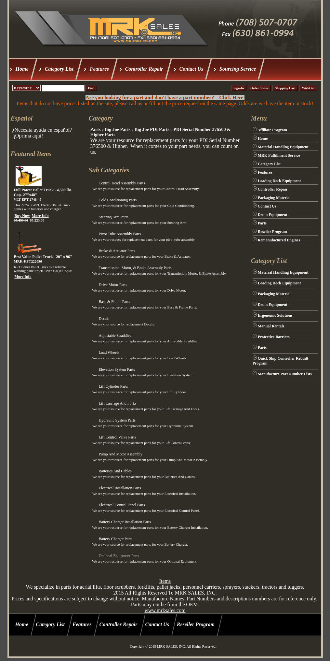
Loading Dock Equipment (279, 181)
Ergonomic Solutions (275, 315)
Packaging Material (274, 197)
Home (22, 69)
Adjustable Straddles (115, 335)
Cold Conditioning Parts (118, 200)
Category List (59, 69)
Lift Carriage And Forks (117, 403)
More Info (40, 215)
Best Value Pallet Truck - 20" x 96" (43, 256)
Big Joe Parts (117, 129)
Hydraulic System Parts (117, 420)
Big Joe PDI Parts (152, 129)
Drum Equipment (272, 214)
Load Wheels (109, 352)
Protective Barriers (274, 337)
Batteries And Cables (115, 471)
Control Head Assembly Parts (122, 183)
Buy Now (22, 215)
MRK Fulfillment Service (279, 155)
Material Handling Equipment (283, 147)
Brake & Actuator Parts (117, 251)
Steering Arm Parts (113, 217)
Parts (95, 129)
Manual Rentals (271, 326)
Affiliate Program (272, 130)
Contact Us (191, 69)
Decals (104, 318)
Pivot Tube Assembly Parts (120, 234)
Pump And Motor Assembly (120, 454)
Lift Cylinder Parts (113, 386)
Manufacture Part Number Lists (285, 374)
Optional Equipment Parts (119, 555)
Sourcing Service (237, 69)
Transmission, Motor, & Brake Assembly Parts (135, 268)
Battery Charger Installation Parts (125, 522)
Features (99, 69)
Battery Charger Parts (115, 539)
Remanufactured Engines (279, 240)
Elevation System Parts (117, 369)
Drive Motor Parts (113, 284)
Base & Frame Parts (114, 301)
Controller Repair (144, 69)
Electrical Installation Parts (120, 488)
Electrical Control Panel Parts (122, 505)
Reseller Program (272, 231)
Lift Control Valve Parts (117, 437)
